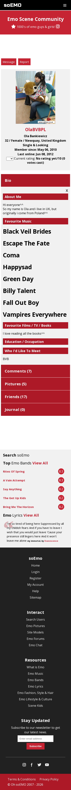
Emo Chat (35, 645)
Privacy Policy (49, 779)
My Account (35, 585)
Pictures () (16, 383)
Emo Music (35, 673)
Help (35, 591)
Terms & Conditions (22, 779)
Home (35, 565)
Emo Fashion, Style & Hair (35, 693)
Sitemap (35, 597)
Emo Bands (36, 680)
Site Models (35, 632)
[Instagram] (57, 27)
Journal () (15, 409)
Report (24, 62)
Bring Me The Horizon (18, 507)
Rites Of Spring (14, 471)
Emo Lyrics (35, 686)
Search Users (35, 619)
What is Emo (35, 667)
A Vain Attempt (14, 480)
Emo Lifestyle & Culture (35, 699)
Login (35, 572)
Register (35, 578)
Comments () (18, 371)
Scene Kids (35, 706)
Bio (8, 180)
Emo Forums (35, 639)
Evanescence (51, 541)
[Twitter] (39, 765)
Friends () (16, 396)
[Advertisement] (35, 46)
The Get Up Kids (14, 498)
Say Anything (12, 489)
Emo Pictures (35, 626)
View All (40, 463)
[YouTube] (47, 765)
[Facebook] (32, 765)
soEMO (12, 5)
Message (9, 62)
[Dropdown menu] (65, 5)
